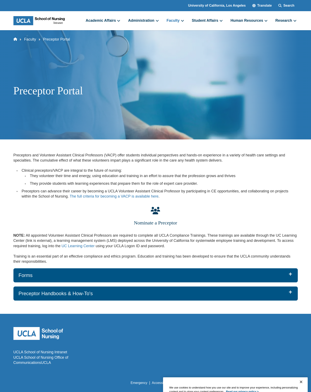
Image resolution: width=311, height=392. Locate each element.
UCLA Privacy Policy (189, 383)
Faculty (30, 39)
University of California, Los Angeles (217, 5)
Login (259, 383)
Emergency (139, 383)
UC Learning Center (78, 246)
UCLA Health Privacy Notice (229, 383)
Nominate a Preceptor (155, 222)
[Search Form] (286, 5)
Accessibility (161, 383)
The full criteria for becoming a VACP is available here (114, 196)
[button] (262, 5)
